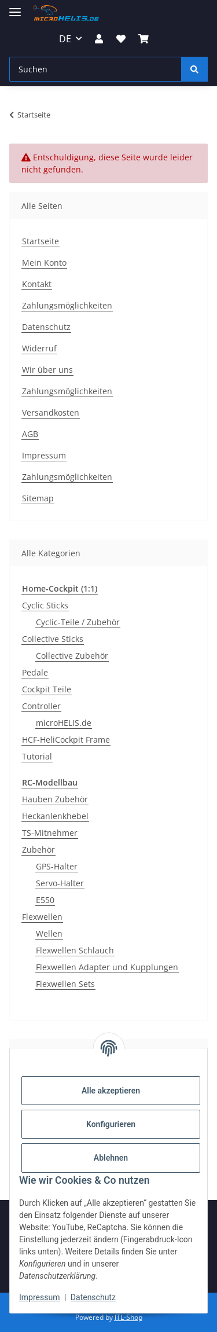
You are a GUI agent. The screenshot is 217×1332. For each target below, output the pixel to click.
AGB (30, 433)
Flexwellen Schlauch (75, 950)
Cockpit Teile (46, 689)
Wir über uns (47, 369)
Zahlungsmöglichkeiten (67, 305)
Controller (41, 705)
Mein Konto (44, 262)
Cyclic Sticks (45, 605)
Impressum (39, 1297)
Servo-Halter (60, 883)
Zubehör (38, 849)
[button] (99, 38)
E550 (45, 899)
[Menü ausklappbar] (15, 7)
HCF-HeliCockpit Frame (66, 739)
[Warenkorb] (143, 38)
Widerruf (39, 348)
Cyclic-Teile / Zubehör (78, 622)
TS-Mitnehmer (50, 832)
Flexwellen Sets (65, 983)
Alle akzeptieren (111, 1090)
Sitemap (38, 498)
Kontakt (37, 283)
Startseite (40, 241)
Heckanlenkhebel (55, 815)
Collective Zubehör (72, 655)
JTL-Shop (128, 1317)
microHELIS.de (63, 722)
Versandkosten (50, 412)
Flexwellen (42, 916)
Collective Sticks (52, 638)
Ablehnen (111, 1157)
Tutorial (37, 756)
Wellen (49, 933)
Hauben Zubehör (55, 799)
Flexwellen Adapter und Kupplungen (107, 967)
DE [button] (65, 38)
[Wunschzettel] (121, 38)
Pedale (35, 672)
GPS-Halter (57, 866)
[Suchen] (95, 69)
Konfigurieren (110, 1124)
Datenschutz (93, 1297)
